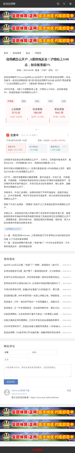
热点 (28, 53)
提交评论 (11, 383)
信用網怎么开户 (13, 229)
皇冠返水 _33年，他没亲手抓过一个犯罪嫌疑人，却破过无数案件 (35, 302)
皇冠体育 (17, 53)
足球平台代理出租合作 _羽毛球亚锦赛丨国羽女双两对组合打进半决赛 (37, 277)
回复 (69, 392)
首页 (6, 53)
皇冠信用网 (9, 3)
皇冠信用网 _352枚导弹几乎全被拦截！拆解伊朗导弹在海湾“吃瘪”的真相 (38, 332)
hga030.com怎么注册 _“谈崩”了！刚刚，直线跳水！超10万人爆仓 (34, 265)
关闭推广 (39, 450)
